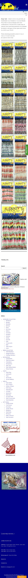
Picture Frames (9, 369)
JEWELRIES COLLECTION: (9, 319)
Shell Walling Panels (11, 367)
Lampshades (9, 358)
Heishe (7, 337)
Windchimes (9, 363)
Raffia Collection (10, 415)
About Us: (3, 559)
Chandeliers (9, 362)
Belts (7, 344)
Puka (7, 341)
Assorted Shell (9, 396)
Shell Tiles (8, 365)
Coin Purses (9, 405)
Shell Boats (8, 412)
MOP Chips (8, 388)
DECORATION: (6, 357)
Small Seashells (10, 400)
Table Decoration (10, 360)
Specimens (8, 393)
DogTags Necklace (10, 355)
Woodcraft (8, 377)
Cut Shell (8, 391)
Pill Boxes (8, 413)
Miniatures (8, 410)
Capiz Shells (9, 382)
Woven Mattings (10, 379)
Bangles (8, 322)
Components (9, 343)
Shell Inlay (8, 394)
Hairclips (8, 336)
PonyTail (8, 339)
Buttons (8, 331)
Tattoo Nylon (9, 346)
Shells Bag (8, 372)
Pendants (8, 334)
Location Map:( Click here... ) (7, 533)
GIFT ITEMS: (6, 402)
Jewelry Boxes (9, 408)
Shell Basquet (9, 389)
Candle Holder (9, 403)
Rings (7, 327)
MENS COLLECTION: (8, 350)
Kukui (7, 348)
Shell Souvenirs (9, 417)
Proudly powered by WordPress (11, 575)
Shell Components (10, 398)
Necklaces (8, 320)
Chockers (8, 332)
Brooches (8, 329)
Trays (7, 375)
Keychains (8, 407)
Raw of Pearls (9, 384)
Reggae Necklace (10, 353)
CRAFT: (4, 371)
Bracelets (8, 324)
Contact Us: (4, 563)
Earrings (8, 325)
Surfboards (8, 374)
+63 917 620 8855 (13, 555)
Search (3, 266)
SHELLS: (5, 381)
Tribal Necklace (9, 351)
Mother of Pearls (10, 386)
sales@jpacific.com (10, 566)
